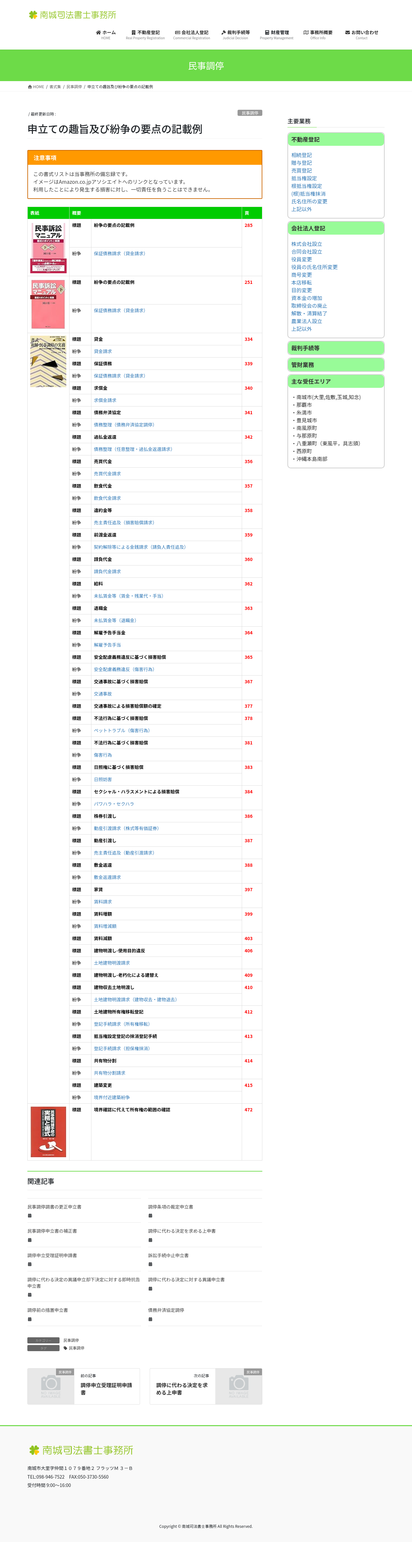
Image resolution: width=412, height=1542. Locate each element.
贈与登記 (301, 162)
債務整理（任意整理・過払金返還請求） (134, 449)
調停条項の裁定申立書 (170, 1206)
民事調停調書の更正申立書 (54, 1206)
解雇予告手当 (107, 644)
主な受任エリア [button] (311, 381)
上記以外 (301, 209)
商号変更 (301, 274)
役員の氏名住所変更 (314, 267)
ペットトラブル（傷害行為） (123, 730)
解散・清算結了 (309, 313)
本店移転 (301, 282)
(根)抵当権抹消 (308, 193)
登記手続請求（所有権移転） (123, 1024)
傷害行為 (103, 755)
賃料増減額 (105, 926)
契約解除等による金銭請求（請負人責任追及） (141, 547)
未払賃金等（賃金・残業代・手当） (130, 596)
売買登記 (301, 170)
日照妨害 (103, 779)
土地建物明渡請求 (112, 962)
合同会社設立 (306, 251)
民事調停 (250, 113)
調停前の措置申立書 (47, 1310)
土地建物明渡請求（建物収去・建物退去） (137, 999)
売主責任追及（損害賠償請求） (125, 522)
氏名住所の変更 (309, 201)
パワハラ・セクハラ (114, 803)
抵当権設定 (304, 178)
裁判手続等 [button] (305, 348)
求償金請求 (105, 400)
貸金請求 (103, 351)
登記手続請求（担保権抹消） (123, 1048)
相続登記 (301, 155)
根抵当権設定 (306, 186)
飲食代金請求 (107, 498)
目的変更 (301, 290)
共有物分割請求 (110, 1073)
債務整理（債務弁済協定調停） (125, 424)
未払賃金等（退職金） (116, 620)
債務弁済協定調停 (166, 1310)
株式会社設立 (306, 244)
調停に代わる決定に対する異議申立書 (186, 1279)
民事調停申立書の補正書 (52, 1231)
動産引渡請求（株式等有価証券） (128, 828)
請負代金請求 (107, 571)
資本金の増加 (306, 298)
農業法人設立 (306, 321)
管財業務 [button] (302, 364)
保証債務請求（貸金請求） (121, 253)
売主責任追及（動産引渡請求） (125, 852)
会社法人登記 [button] (308, 228)
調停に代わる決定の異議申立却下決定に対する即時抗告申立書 (83, 1282)
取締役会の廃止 (309, 305)
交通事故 (103, 693)
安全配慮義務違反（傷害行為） (125, 669)
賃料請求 (103, 901)
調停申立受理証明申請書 (52, 1255)
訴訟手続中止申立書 (168, 1255)
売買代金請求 (107, 473)
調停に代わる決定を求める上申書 (182, 1231)
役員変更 (301, 259)
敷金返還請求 (107, 877)
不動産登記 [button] (305, 139)
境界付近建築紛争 (112, 1097)
